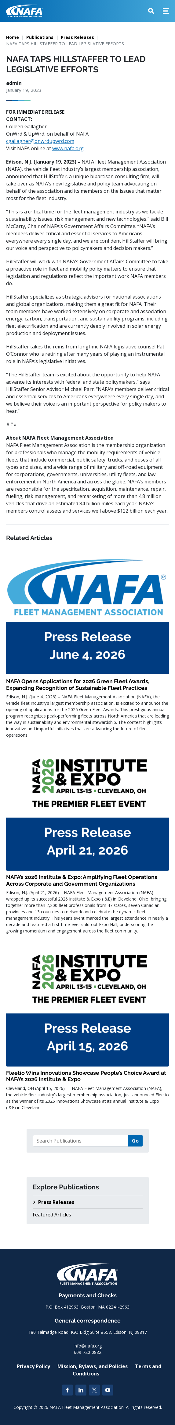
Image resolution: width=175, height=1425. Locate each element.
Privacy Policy (33, 1366)
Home (12, 37)
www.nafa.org (68, 148)
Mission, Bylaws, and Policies (92, 1366)
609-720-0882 (87, 1352)
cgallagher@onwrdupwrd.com (40, 141)
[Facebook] (67, 1390)
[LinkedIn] (80, 1390)
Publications (39, 37)
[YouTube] (107, 1390)
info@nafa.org (88, 1346)
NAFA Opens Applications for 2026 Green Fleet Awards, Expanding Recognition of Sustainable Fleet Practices (77, 684)
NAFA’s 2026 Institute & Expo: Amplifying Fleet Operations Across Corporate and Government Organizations (81, 880)
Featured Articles (52, 1214)
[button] (151, 11)
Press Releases (77, 37)
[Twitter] (94, 1390)
